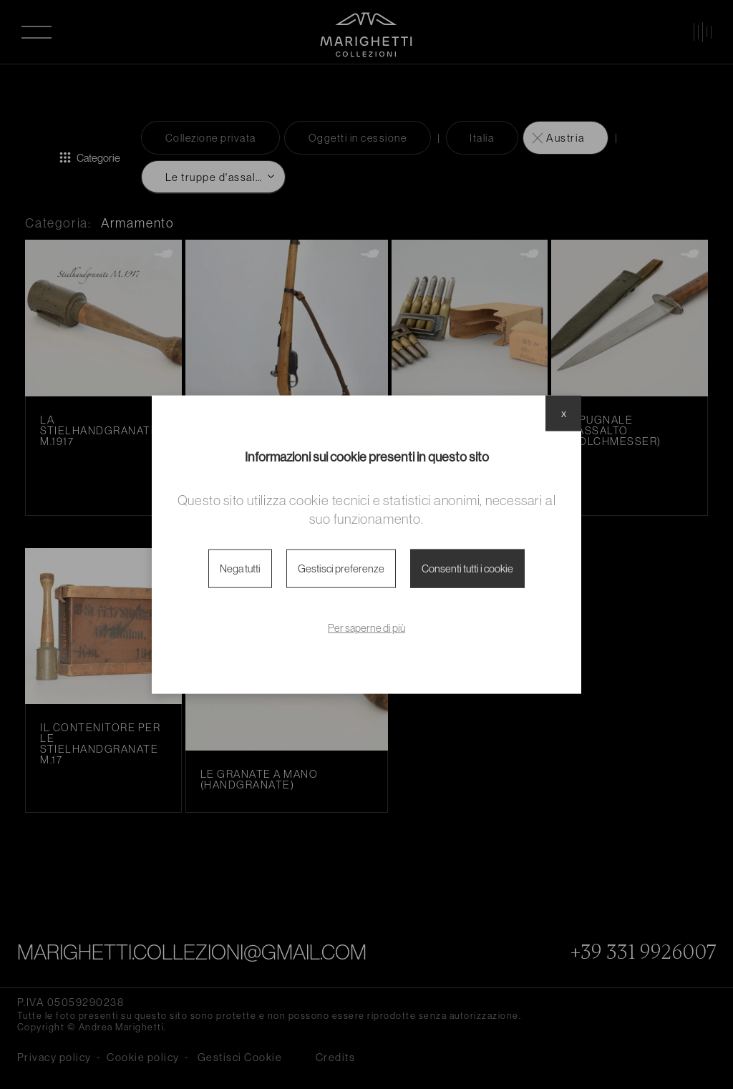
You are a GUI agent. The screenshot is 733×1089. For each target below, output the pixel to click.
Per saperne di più (366, 628)
